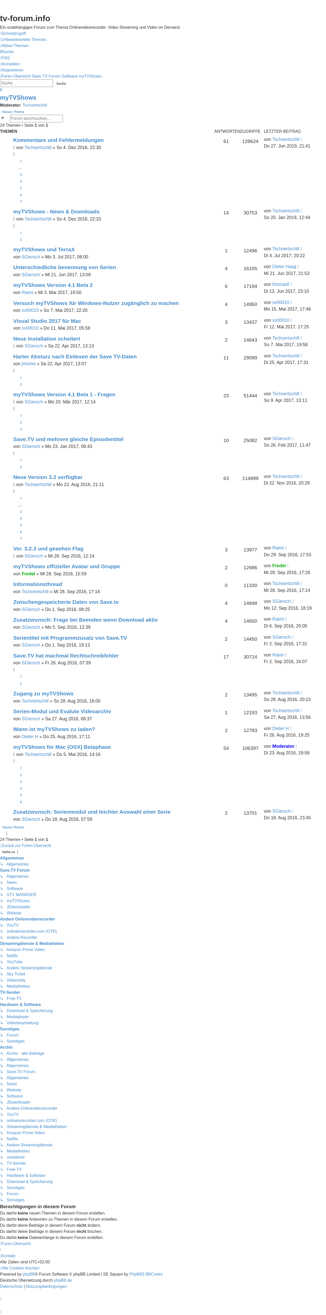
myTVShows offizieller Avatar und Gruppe (66, 566)
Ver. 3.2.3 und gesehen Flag (48, 548)
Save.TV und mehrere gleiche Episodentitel (68, 439)
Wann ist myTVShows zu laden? (54, 729)
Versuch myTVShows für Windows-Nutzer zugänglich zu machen (96, 303)
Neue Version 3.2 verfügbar (48, 477)
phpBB (29, 1274)
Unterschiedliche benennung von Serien (64, 267)
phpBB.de (63, 1280)
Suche (61, 83)
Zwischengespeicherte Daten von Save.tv (66, 602)
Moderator (283, 746)
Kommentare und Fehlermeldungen (58, 140)
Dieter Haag (284, 266)
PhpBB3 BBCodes (146, 1274)
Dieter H (30, 736)
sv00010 (30, 310)
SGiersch (31, 256)
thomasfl (280, 284)
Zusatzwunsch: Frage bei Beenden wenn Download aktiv (85, 620)
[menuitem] (23, 40)
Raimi (27, 292)
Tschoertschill (34, 105)
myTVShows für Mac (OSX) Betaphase (62, 747)
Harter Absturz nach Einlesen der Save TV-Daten (75, 356)
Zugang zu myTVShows (43, 693)
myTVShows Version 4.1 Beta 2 (53, 285)
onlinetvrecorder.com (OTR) (292, 46)
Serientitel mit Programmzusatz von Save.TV (70, 638)
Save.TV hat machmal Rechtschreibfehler (66, 656)
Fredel (28, 573)
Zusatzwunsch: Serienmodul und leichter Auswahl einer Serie (91, 812)
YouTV (271, 56)
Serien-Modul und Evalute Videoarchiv (62, 711)
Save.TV (273, 35)
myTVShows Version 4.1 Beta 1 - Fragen (64, 394)
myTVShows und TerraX (44, 249)
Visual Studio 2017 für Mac (47, 321)
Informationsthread (37, 584)
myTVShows (18, 97)
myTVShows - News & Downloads (56, 211)
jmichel (29, 363)
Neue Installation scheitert (46, 339)
